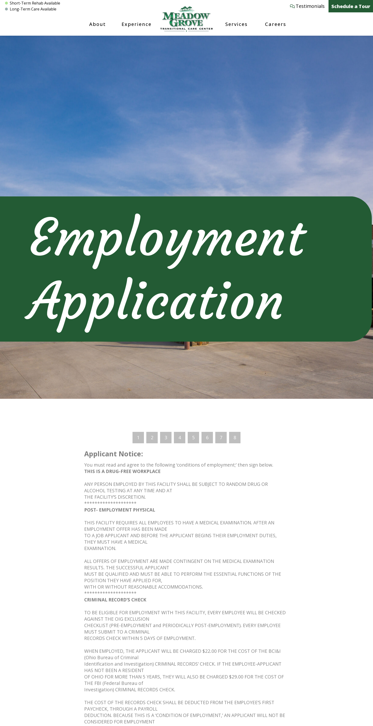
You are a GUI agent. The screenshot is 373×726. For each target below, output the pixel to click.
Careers (275, 24)
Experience (137, 24)
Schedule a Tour (350, 6)
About (97, 24)
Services (236, 24)
